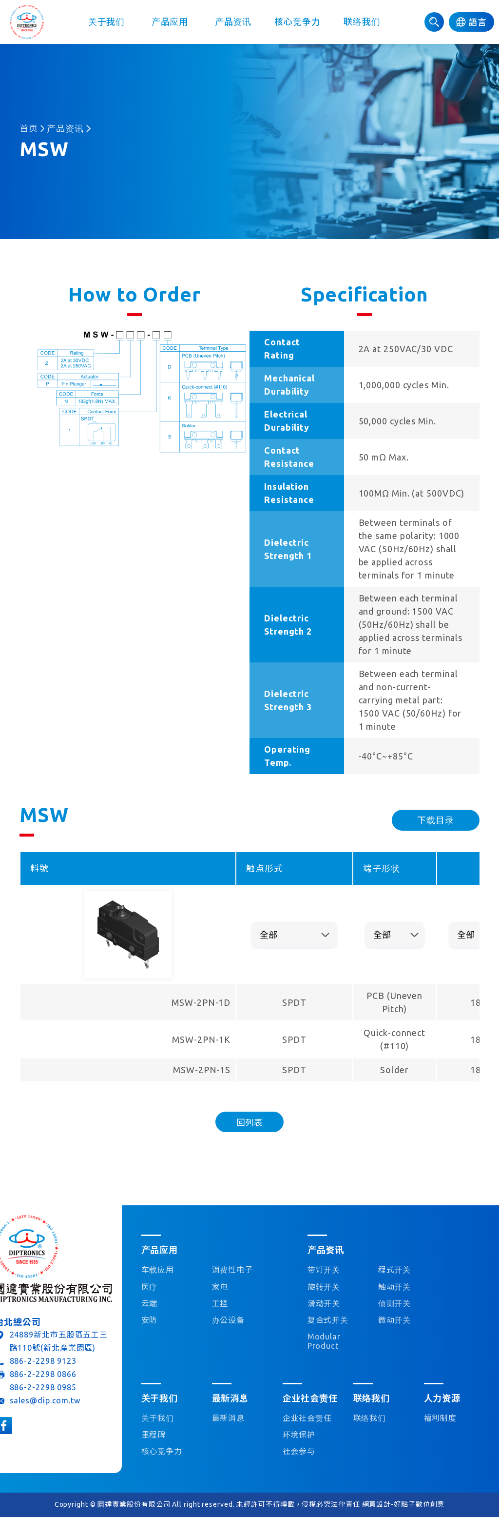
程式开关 (394, 1269)
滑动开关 (324, 1303)
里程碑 (153, 1434)
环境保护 (299, 1434)
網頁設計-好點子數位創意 (403, 1504)
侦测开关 (394, 1303)
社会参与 (299, 1451)
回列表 (249, 1122)
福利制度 (440, 1418)
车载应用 (157, 1269)
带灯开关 (324, 1269)
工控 (220, 1303)
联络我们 (362, 22)
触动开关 (394, 1286)
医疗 (149, 1286)
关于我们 (106, 22)
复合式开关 (328, 1320)
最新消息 (228, 1418)
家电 (220, 1286)
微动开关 (394, 1320)
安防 (149, 1320)
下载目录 (435, 820)
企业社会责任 (307, 1418)
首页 (28, 128)
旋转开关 (324, 1286)
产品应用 (170, 22)
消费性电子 (232, 1269)
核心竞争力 (297, 22)
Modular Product (324, 1341)
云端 (149, 1303)
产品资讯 (233, 22)
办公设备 (228, 1320)
